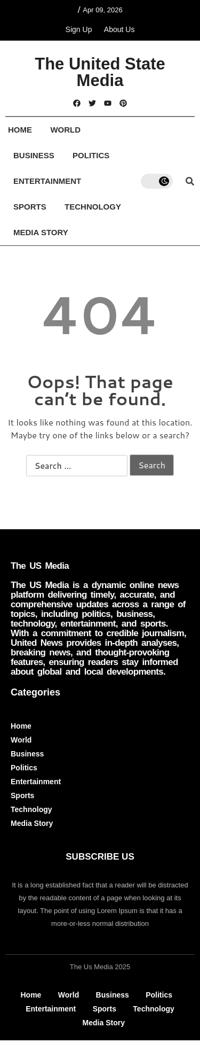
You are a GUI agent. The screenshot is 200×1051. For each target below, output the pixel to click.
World (65, 129)
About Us (119, 29)
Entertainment (47, 181)
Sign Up (79, 29)
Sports (29, 206)
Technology (93, 206)
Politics (91, 155)
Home (20, 129)
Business (33, 155)
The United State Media (100, 72)
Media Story (40, 232)
